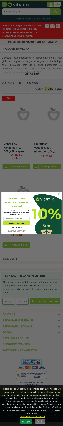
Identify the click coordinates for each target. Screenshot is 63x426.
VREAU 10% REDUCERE (16, 223)
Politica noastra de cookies (32, 416)
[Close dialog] (59, 194)
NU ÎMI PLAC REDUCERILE (16, 227)
